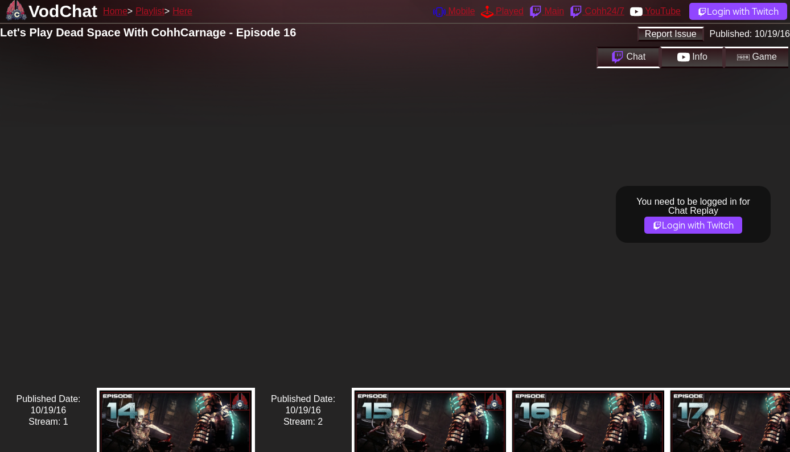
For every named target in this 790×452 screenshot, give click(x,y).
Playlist (149, 11)
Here (182, 11)
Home (115, 11)
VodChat (62, 11)
